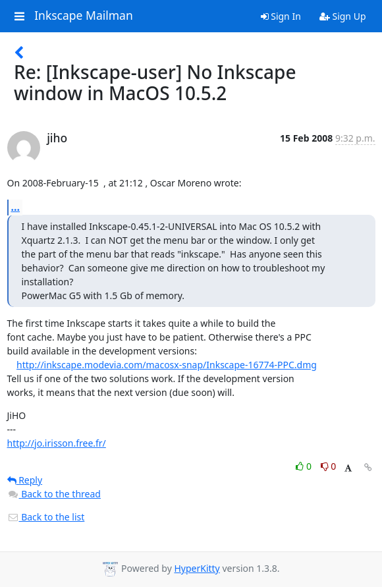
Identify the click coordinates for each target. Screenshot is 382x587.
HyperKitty (196, 568)
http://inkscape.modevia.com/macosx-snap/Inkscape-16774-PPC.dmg (166, 364)
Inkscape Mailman (83, 16)
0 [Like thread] (305, 466)
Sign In (281, 16)
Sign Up (342, 16)
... (15, 207)
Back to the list (46, 517)
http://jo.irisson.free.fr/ (56, 443)
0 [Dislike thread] (329, 466)
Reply (25, 480)
